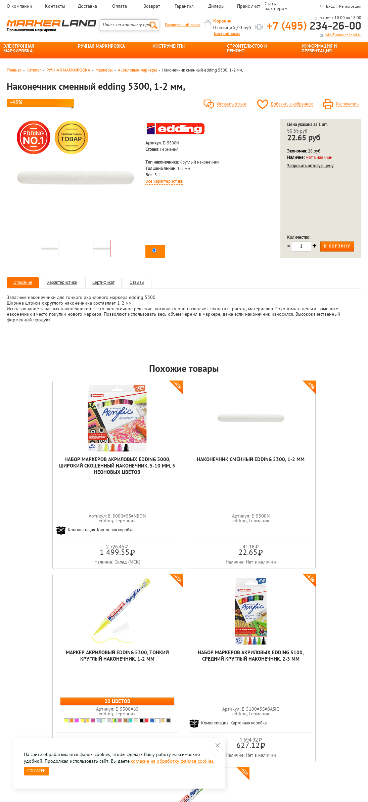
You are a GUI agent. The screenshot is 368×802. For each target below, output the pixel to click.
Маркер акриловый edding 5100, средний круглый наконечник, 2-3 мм (326, 469)
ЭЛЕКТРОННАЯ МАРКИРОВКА (18, 49)
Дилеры (216, 6)
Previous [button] (7, 618)
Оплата (119, 6)
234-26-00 (314, 27)
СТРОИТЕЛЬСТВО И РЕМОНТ (247, 49)
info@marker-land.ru (343, 35)
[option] (75, 177)
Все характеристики (164, 181)
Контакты (55, 6)
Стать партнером (276, 6)
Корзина (222, 21)
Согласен (36, 771)
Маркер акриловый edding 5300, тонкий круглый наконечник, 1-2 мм (184, 469)
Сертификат (103, 282)
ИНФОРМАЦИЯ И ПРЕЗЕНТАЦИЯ (319, 49)
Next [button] (361, 618)
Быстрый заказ (227, 34)
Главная (14, 70)
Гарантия (184, 6)
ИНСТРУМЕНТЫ (168, 46)
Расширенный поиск (182, 25)
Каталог (34, 70)
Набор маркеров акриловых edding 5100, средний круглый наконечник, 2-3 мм (255, 469)
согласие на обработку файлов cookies (172, 761)
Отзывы (137, 282)
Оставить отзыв (231, 104)
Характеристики (62, 282)
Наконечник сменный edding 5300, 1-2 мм (113, 463)
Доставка (87, 6)
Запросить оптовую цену (310, 166)
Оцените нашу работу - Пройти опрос (69, 703)
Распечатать (347, 104)
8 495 (42, 688)
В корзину (337, 246)
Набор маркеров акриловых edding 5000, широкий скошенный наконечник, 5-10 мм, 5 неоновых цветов (42, 476)
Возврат (151, 6)
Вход (330, 7)
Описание (22, 282)
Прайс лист (248, 6)
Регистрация (350, 7)
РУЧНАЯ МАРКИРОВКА (101, 46)
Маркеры (104, 70)
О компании (19, 6)
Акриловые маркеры (137, 70)
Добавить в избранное (292, 104)
